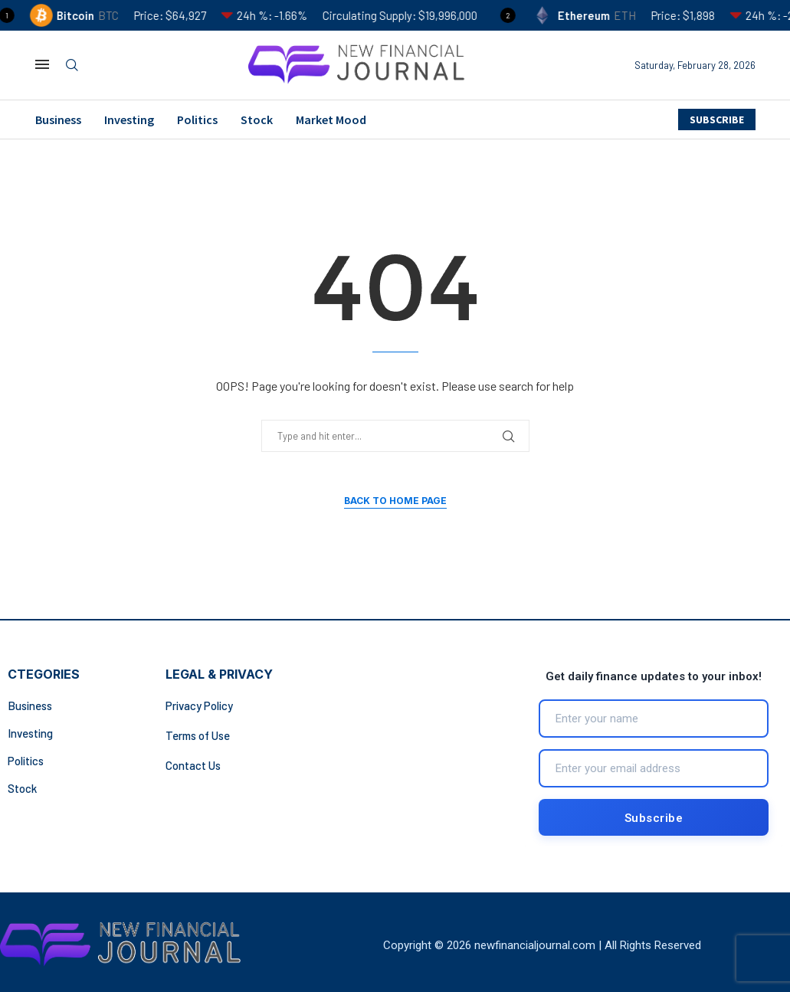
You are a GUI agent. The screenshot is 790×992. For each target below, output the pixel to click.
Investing (129, 119)
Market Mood (331, 119)
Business (58, 119)
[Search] (72, 65)
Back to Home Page (395, 500)
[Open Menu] (42, 64)
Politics (197, 119)
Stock (257, 119)
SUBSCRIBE (717, 119)
